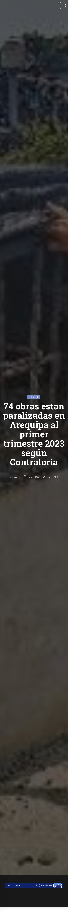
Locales (34, 364)
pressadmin (15, 444)
